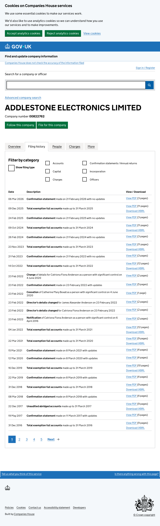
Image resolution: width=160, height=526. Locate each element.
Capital (53, 172)
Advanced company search (23, 97)
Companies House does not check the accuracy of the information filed (44, 62)
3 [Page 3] (27, 439)
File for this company (52, 125)
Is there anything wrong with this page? (136, 473)
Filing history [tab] (36, 146)
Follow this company (20, 125)
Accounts (54, 164)
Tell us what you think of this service (21, 473)
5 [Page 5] (41, 439)
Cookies (21, 507)
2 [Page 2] (19, 439)
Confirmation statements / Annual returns (109, 164)
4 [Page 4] (34, 439)
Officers (90, 180)
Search (149, 85)
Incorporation (93, 172)
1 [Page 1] (12, 439)
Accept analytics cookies (23, 33)
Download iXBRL (135, 210)
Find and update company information (31, 56)
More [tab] (91, 146)
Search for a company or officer (26, 74)
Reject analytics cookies (63, 33)
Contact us (35, 507)
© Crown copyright (144, 514)
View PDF (131, 198)
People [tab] (57, 146)
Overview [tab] (14, 146)
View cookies (92, 33)
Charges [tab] (74, 146)
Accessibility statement (57, 507)
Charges (53, 180)
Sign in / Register (145, 67)
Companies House (24, 514)
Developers (79, 507)
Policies (9, 507)
